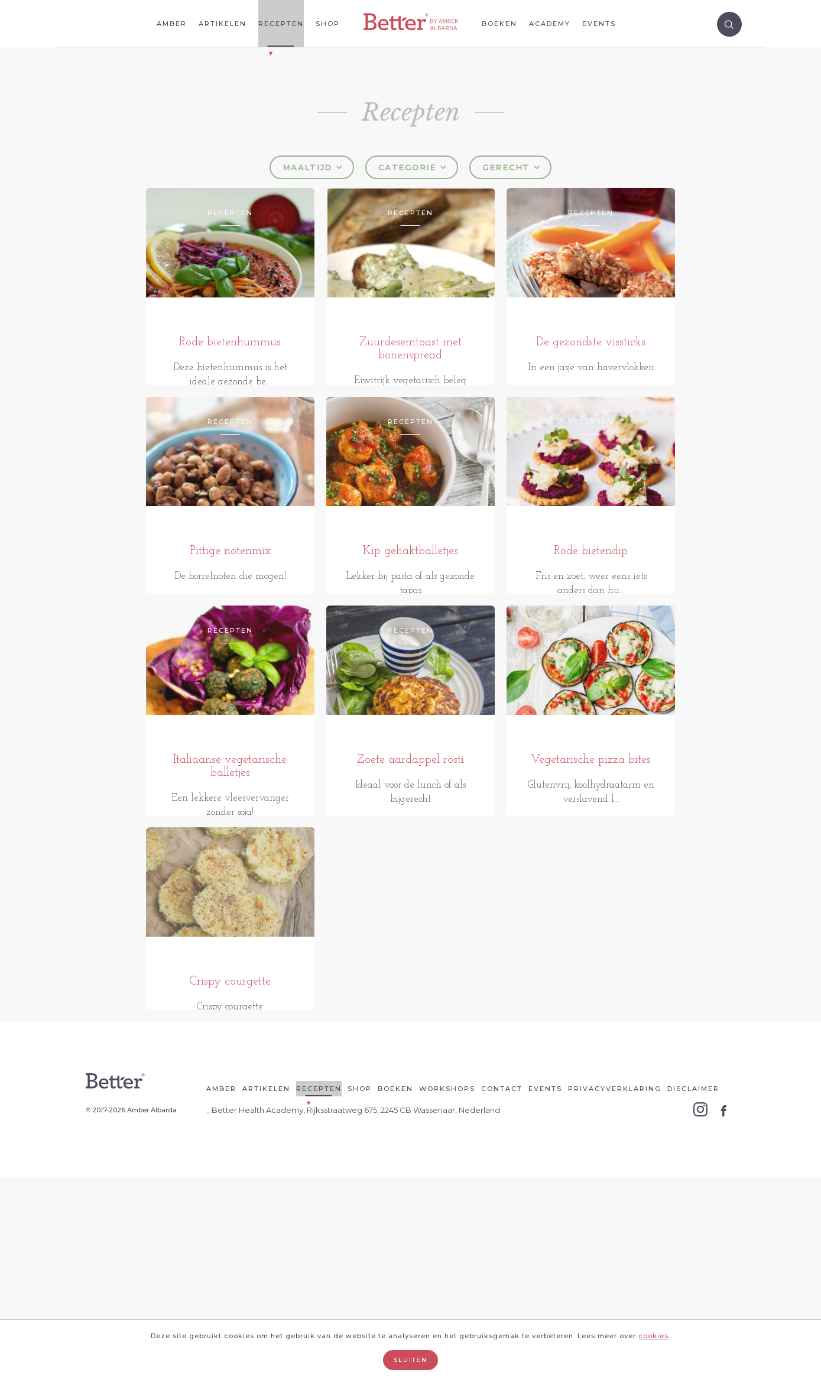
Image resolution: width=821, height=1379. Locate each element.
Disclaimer (693, 1291)
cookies (653, 1336)
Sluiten (410, 1360)
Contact (502, 1291)
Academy (549, 24)
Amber (172, 24)
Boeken (499, 24)
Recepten (281, 24)
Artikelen (222, 24)
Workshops (447, 1291)
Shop (328, 24)
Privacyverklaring (614, 1291)
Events (599, 24)
